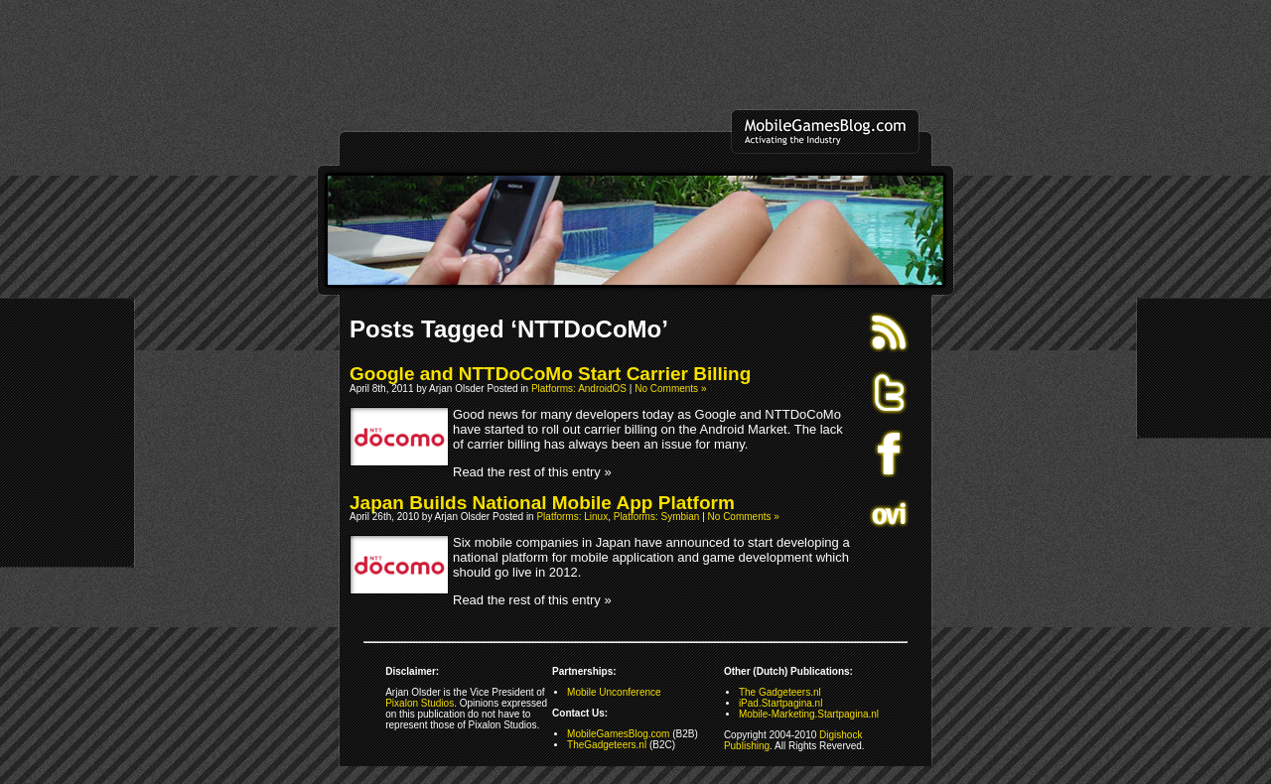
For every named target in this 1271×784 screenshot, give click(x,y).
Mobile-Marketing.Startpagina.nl (809, 714)
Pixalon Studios (419, 703)
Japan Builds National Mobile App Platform (542, 502)
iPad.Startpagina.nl (781, 703)
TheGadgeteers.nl (606, 744)
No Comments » (670, 388)
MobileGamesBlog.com (618, 733)
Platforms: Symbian (657, 516)
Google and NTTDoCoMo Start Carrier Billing (550, 373)
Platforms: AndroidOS (579, 388)
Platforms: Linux (572, 516)
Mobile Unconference (614, 692)
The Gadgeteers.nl (780, 692)
